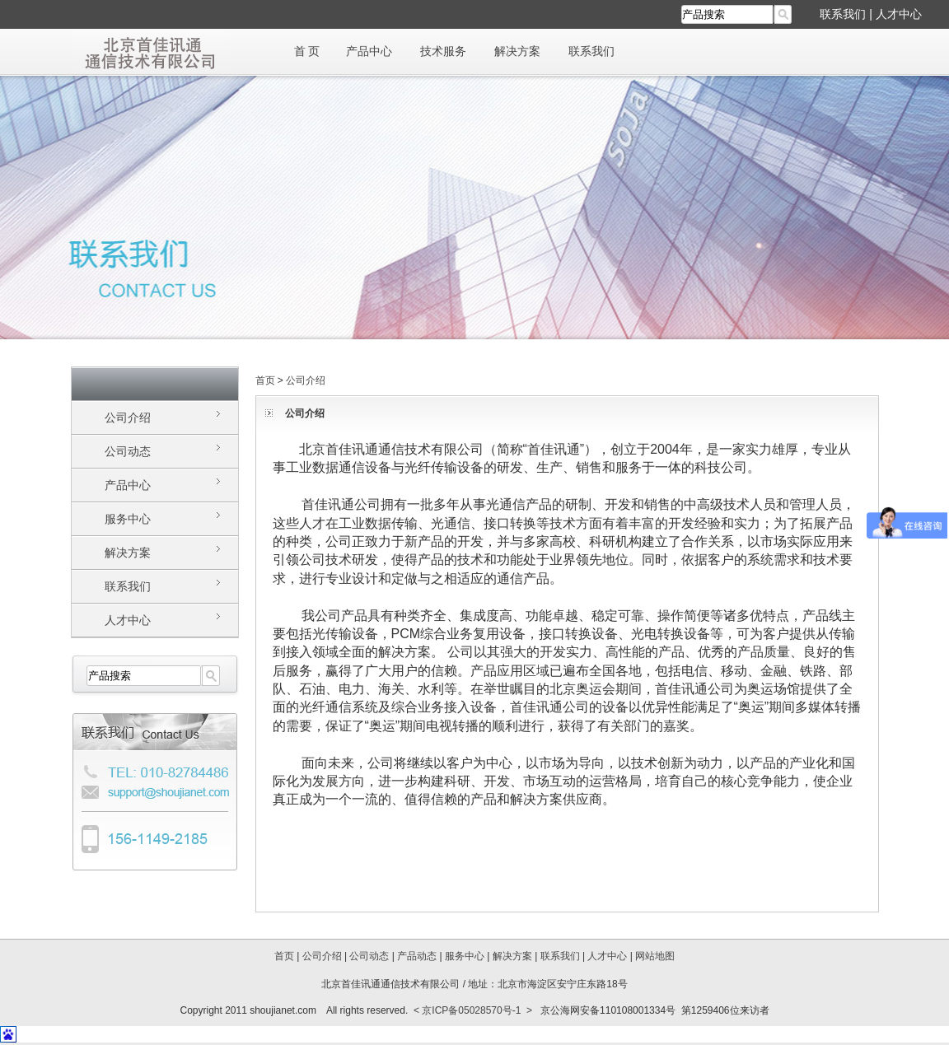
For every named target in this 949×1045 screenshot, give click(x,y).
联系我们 (843, 14)
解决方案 (517, 51)
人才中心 (899, 14)
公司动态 (128, 451)
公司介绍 (128, 417)
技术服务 (443, 51)
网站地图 (655, 956)
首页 (265, 380)
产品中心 (369, 51)
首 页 (307, 51)
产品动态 (417, 956)
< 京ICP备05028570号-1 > (473, 1010)
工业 (299, 467)
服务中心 (128, 518)
